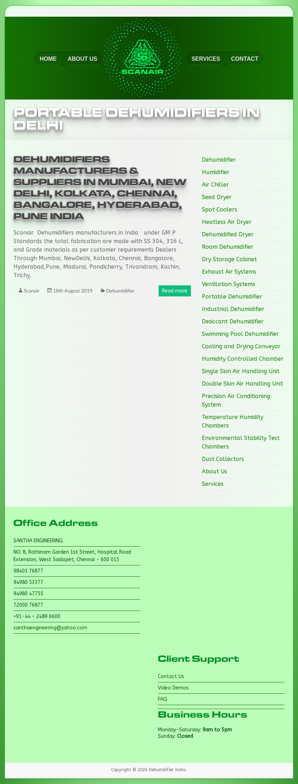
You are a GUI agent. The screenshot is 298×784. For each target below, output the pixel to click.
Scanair (31, 291)
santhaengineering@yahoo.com (50, 628)
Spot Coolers (219, 209)
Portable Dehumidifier (232, 296)
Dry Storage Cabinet (229, 259)
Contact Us (171, 676)
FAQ (162, 699)
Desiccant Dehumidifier (233, 321)
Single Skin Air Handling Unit (241, 371)
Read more (174, 291)
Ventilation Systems (228, 284)
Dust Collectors (223, 459)
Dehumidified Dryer (228, 234)
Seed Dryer (217, 197)
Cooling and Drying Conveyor (241, 346)
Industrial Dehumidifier (233, 309)
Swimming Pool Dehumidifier (240, 334)
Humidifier (216, 172)
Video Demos (173, 688)
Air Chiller (215, 184)
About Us (214, 471)
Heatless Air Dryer (227, 222)
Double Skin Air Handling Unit (242, 383)
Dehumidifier (120, 291)
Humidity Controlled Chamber (242, 358)
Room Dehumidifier (227, 246)
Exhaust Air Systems (229, 271)
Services (213, 483)
